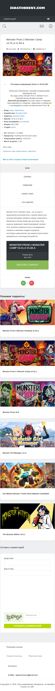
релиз (13, 127)
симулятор (32, 151)
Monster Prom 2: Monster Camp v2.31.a (20, 371)
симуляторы (19, 110)
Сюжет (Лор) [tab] (27, 194)
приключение (21, 151)
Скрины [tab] (27, 177)
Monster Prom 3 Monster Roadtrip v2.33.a (21, 331)
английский (24, 122)
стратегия (6, 151)
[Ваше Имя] (27, 562)
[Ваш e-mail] (27, 573)
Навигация (27, 18)
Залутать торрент (27, 265)
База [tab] (27, 168)
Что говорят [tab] (27, 202)
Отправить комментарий (27, 626)
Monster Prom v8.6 (11, 412)
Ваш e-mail (9, 569)
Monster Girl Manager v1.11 (15, 453)
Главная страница (14, 656)
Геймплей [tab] (27, 185)
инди (12, 110)
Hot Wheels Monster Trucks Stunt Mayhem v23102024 (26, 494)
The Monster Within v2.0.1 (14, 534)
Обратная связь (35, 656)
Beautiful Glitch (21, 113)
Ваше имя (8, 558)
